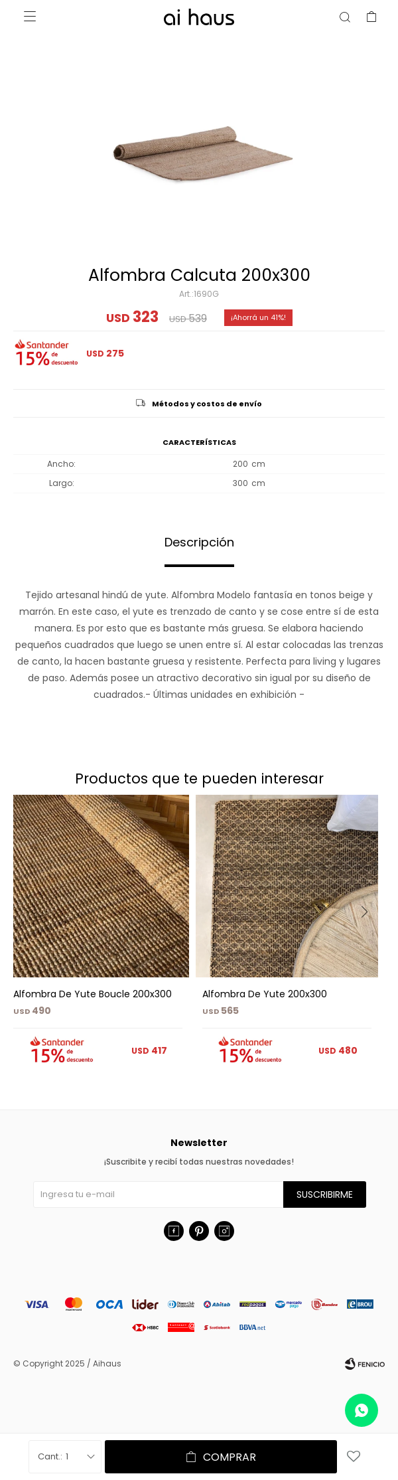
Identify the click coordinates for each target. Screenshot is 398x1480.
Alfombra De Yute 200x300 (264, 994)
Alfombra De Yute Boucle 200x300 (92, 994)
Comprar (229, 1457)
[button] (369, 938)
